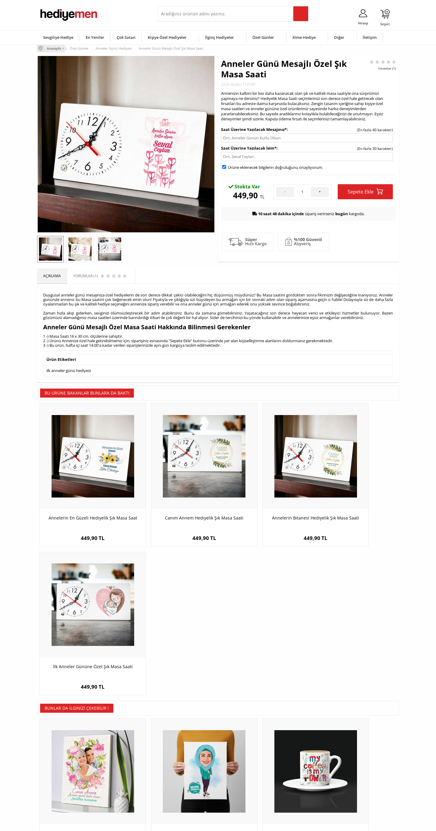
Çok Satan (126, 37)
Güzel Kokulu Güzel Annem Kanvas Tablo (82, 644)
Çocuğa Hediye (294, 770)
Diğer (339, 37)
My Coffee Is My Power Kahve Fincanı (263, 641)
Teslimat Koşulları (55, 752)
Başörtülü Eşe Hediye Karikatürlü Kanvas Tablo (173, 644)
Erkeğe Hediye (293, 752)
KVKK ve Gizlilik (52, 788)
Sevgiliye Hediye (58, 37)
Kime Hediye (304, 37)
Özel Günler (263, 37)
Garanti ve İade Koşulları (60, 779)
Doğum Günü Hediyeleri (241, 761)
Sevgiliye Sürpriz (114, 788)
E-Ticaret (199, 823)
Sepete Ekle (365, 191)
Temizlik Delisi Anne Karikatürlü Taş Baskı (354, 644)
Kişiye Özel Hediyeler (167, 37)
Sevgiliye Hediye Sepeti (180, 761)
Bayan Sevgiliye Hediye (180, 788)
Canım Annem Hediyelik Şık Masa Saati (173, 498)
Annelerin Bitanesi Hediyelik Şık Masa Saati (263, 498)
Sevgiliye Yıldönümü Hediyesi (185, 797)
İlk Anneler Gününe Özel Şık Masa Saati (354, 498)
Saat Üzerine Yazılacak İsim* (248, 147)
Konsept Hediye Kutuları (181, 752)
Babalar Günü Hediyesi (240, 797)
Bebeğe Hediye (294, 779)
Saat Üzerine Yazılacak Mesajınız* (254, 129)
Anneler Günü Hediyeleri (241, 779)
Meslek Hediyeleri (115, 797)
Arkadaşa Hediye (295, 788)
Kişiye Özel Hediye (115, 752)
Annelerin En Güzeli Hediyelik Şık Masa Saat (82, 498)
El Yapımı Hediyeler (116, 779)
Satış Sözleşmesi (54, 770)
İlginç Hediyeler (219, 37)
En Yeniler (95, 37)
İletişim (370, 37)
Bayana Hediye (294, 761)
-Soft (186, 823)
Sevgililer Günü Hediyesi (241, 752)
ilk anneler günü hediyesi (68, 370)
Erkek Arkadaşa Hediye (119, 761)
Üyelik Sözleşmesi (55, 761)
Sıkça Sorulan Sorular (58, 797)
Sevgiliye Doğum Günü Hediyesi (187, 770)
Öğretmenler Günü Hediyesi (244, 788)
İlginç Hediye (292, 797)
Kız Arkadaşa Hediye (117, 770)
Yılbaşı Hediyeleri (235, 770)
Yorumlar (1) (387, 68)
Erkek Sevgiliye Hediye (179, 779)
